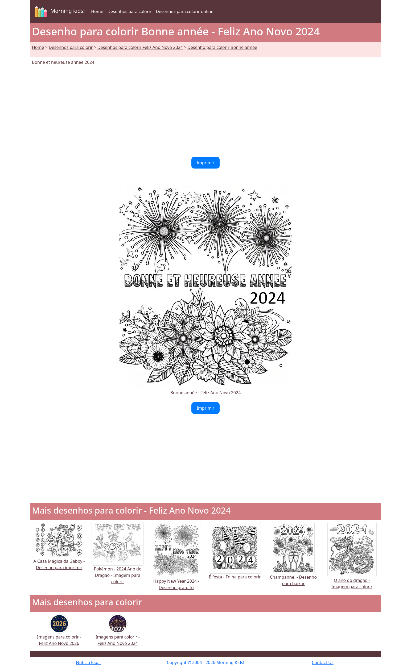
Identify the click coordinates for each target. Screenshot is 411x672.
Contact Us (322, 662)
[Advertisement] (205, 111)
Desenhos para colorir (129, 11)
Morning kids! (59, 11)
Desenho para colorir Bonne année (222, 47)
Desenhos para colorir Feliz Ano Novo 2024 (140, 47)
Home (97, 11)
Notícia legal (88, 662)
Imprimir (206, 163)
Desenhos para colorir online (184, 11)
